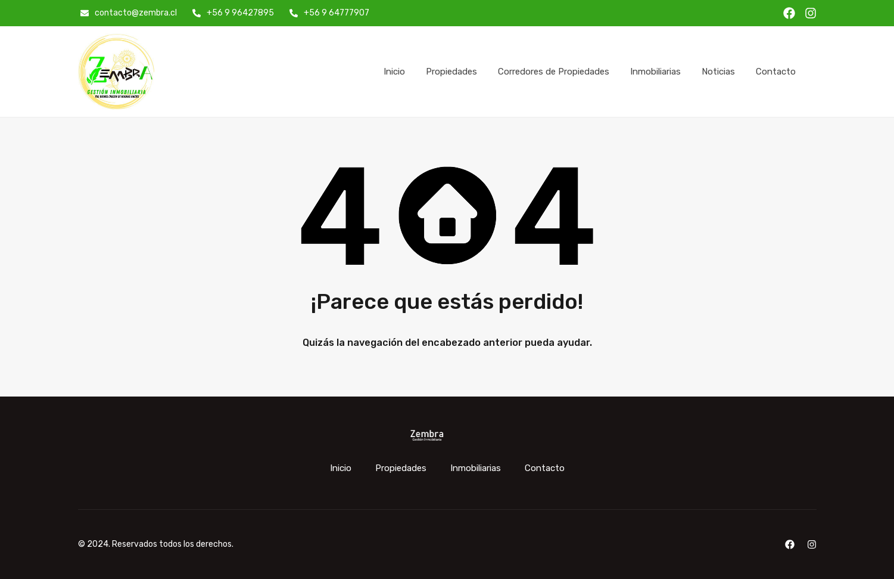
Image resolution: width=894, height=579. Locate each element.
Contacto (776, 71)
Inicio (394, 71)
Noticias (718, 71)
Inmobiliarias (655, 71)
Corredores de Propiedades (553, 71)
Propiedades (451, 71)
